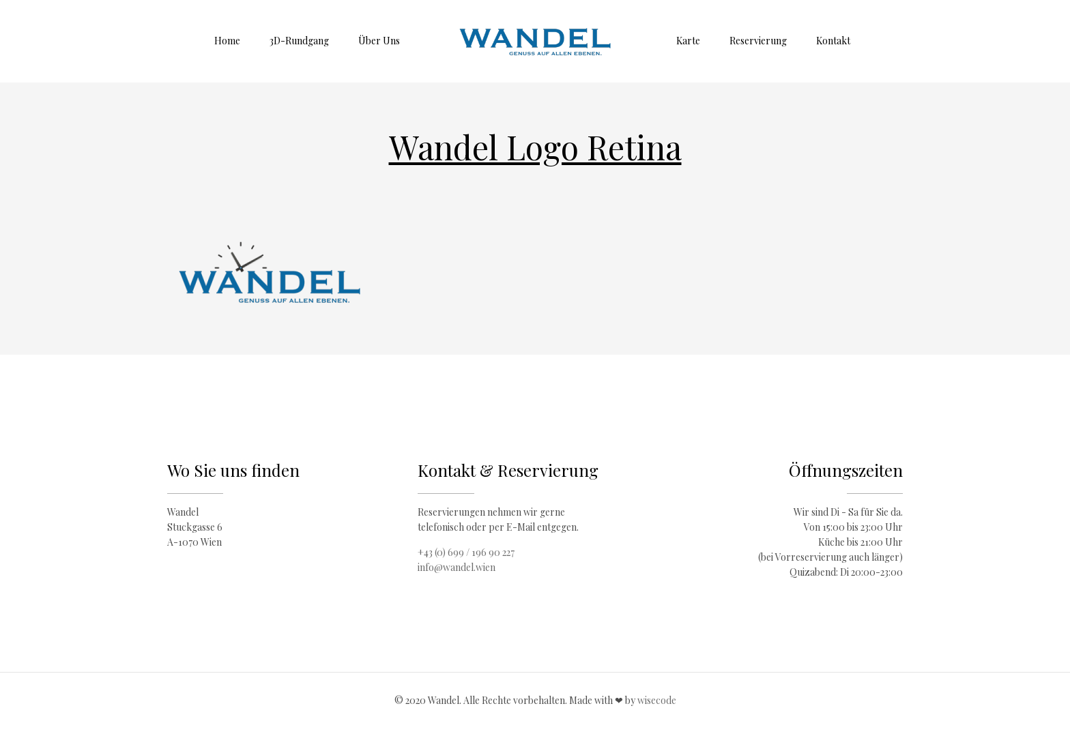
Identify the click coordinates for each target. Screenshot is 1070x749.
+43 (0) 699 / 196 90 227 (466, 552)
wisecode (656, 700)
